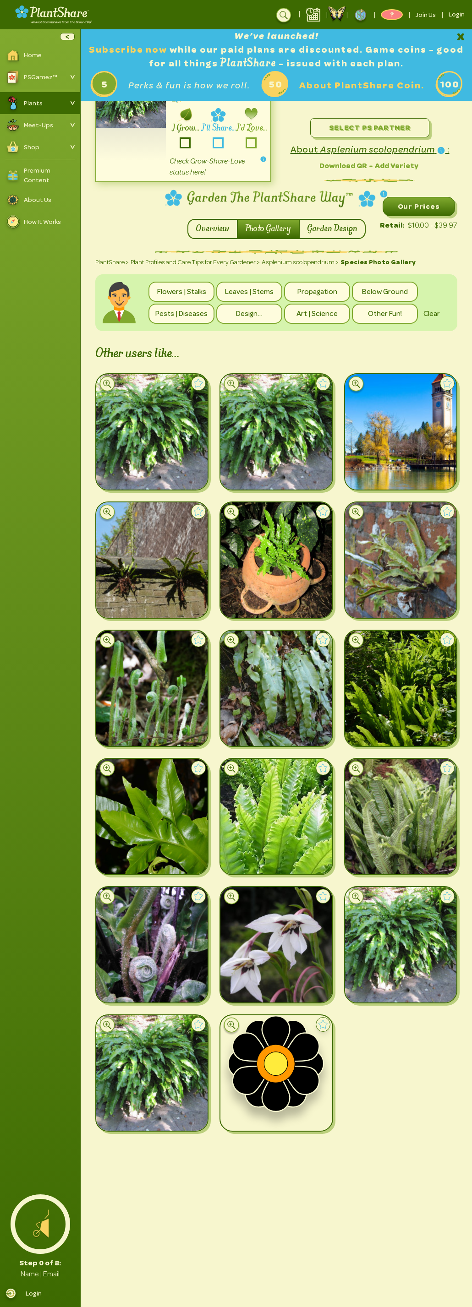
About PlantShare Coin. (361, 85)
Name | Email (40, 1274)
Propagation (317, 292)
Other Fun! (385, 314)
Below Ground (385, 292)
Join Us (426, 14)
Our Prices (419, 206)
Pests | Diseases (181, 314)
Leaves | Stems (249, 292)
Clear (431, 314)
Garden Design (332, 229)
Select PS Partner (370, 127)
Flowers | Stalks (181, 292)
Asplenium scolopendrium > (300, 262)
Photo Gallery (268, 229)
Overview (212, 229)
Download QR (343, 165)
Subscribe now (129, 49)
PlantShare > (112, 262)
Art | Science (317, 314)
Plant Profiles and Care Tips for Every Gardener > (195, 262)
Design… (249, 314)
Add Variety (396, 165)
